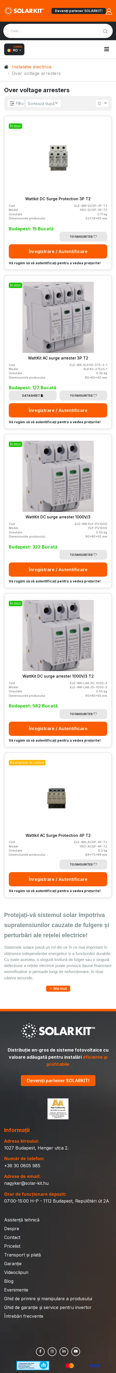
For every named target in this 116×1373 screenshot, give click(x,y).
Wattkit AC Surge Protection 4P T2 (58, 835)
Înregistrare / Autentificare (58, 251)
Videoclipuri (16, 1272)
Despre (11, 1228)
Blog (8, 1281)
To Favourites (83, 236)
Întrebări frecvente (23, 1316)
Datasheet (32, 395)
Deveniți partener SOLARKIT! (79, 11)
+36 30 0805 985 (22, 1165)
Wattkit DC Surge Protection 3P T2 (58, 198)
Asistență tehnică (21, 1220)
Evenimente (16, 1290)
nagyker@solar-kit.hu (26, 1183)
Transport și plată (22, 1255)
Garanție (13, 1263)
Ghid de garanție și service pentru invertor (48, 1307)
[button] (58, 989)
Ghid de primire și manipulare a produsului (48, 1298)
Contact (12, 1237)
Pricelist (12, 1246)
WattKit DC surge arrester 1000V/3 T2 (58, 676)
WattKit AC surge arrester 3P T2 (58, 358)
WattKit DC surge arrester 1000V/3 (58, 517)
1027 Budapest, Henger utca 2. (36, 1148)
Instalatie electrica (32, 66)
